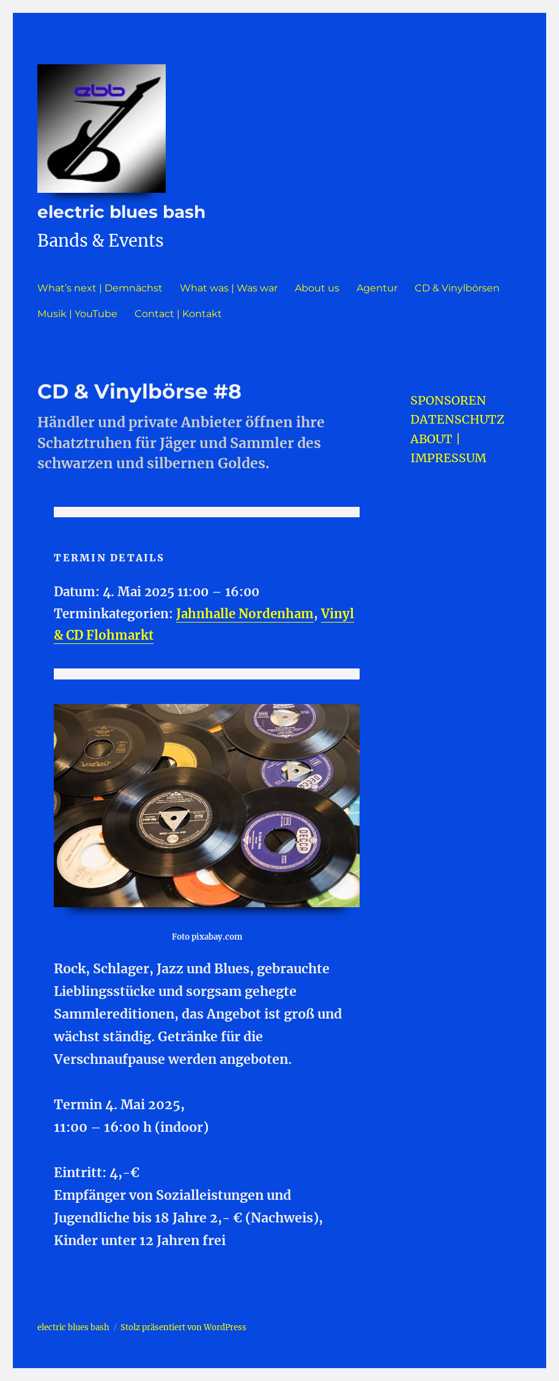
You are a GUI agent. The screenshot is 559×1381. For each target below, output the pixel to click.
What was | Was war (229, 288)
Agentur (377, 288)
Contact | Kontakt (178, 314)
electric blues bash (121, 211)
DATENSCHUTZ (457, 419)
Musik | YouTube (77, 314)
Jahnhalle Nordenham (245, 614)
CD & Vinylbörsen (457, 288)
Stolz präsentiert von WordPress (183, 1327)
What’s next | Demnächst (100, 288)
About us (317, 288)
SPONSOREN (448, 400)
